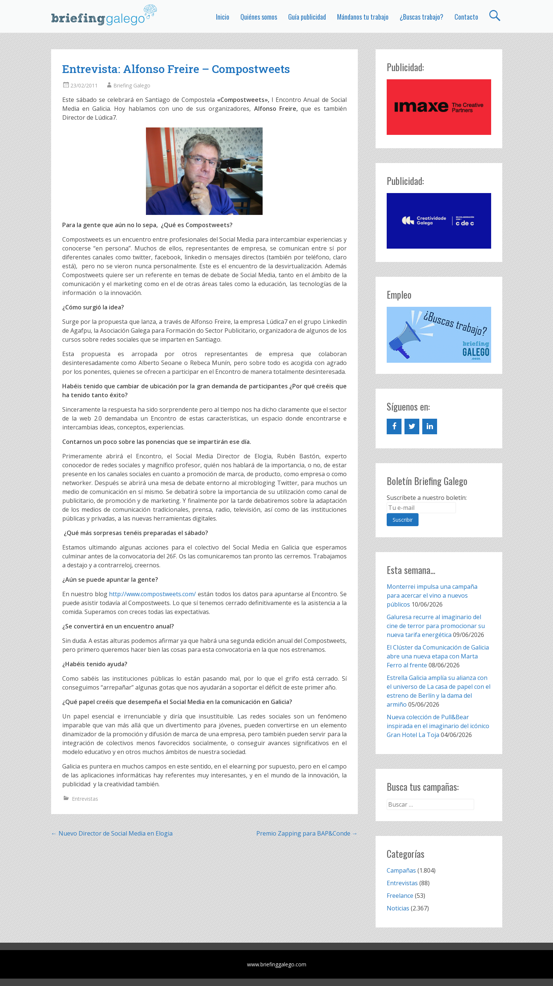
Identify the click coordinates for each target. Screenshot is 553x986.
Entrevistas (85, 798)
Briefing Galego (131, 85)
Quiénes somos (258, 16)
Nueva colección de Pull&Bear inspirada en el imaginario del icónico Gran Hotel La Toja (438, 726)
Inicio (222, 16)
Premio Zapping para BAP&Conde (307, 833)
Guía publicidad (307, 16)
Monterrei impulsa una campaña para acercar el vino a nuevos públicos (432, 595)
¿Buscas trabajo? (421, 16)
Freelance (400, 896)
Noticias (398, 908)
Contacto (466, 16)
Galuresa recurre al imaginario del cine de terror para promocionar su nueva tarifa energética (436, 626)
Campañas (401, 870)
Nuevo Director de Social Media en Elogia (112, 833)
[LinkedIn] (429, 426)
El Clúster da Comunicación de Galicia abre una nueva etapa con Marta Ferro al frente (438, 656)
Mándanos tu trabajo (363, 16)
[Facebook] (394, 426)
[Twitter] (411, 426)
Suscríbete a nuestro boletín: (427, 498)
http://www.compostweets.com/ (152, 594)
